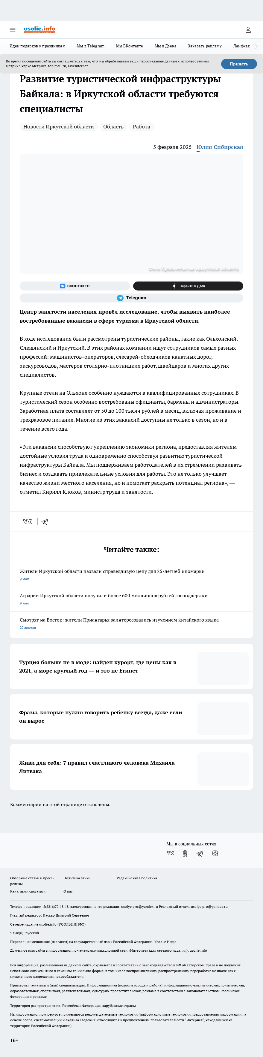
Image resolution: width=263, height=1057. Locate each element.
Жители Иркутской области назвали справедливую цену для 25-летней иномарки (131, 575)
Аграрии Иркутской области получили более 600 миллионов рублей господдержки (131, 599)
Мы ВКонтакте (129, 46)
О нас (68, 891)
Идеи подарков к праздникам (38, 46)
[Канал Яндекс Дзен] (188, 286)
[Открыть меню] (12, 30)
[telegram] (47, 521)
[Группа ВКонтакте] (75, 286)
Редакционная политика (137, 878)
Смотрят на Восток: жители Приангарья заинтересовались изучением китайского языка (131, 624)
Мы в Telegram (91, 46)
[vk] (28, 521)
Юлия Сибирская (220, 146)
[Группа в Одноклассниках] (185, 854)
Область (113, 126)
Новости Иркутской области (58, 126)
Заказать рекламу (205, 46)
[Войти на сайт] (248, 30)
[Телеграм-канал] (131, 298)
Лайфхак (241, 46)
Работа (141, 126)
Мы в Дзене (166, 46)
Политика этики (76, 878)
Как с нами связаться (27, 891)
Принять (239, 64)
